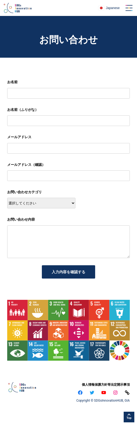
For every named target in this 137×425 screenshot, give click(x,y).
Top (129, 418)
